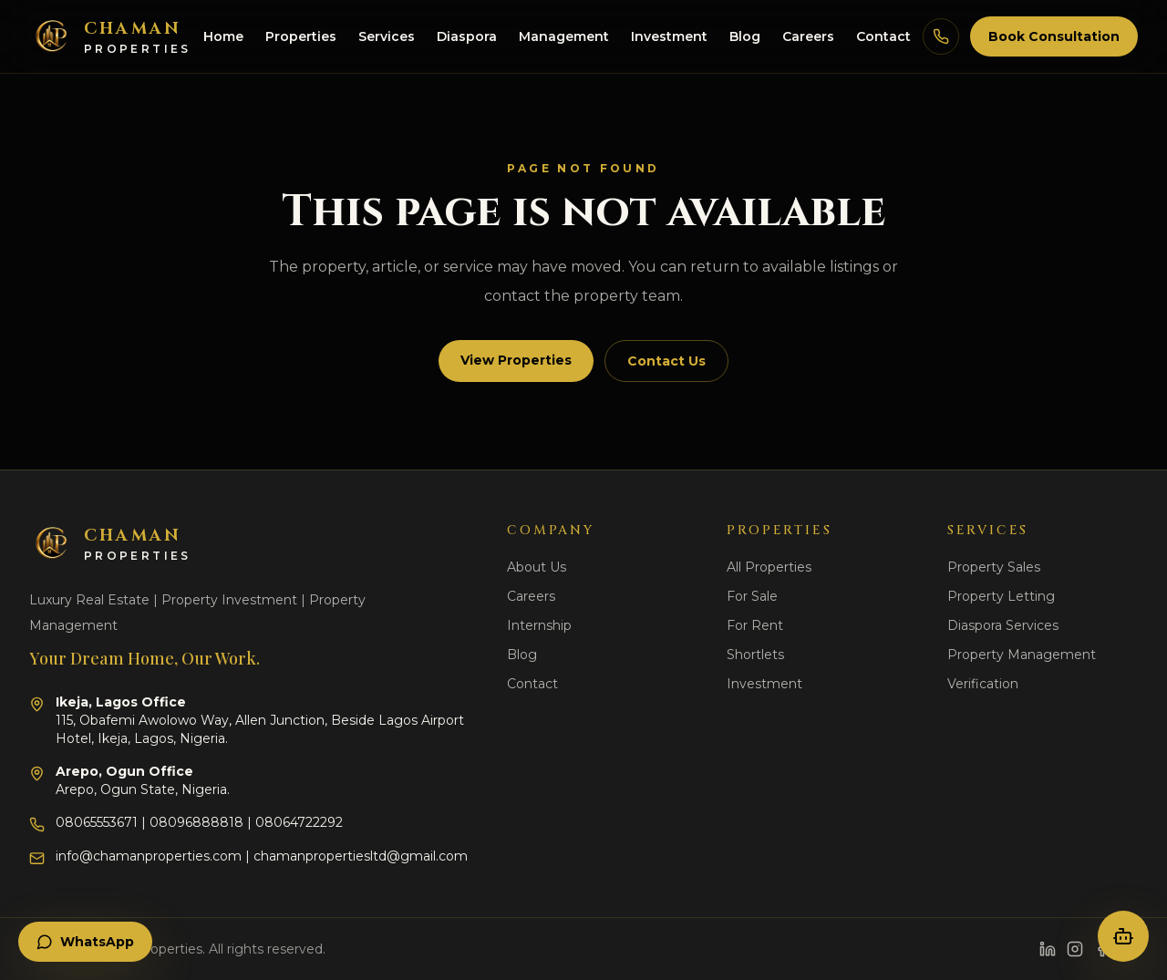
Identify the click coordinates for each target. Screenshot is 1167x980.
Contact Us (666, 361)
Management (564, 36)
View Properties (516, 360)
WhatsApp (85, 942)
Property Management (1021, 654)
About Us (536, 567)
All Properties (769, 567)
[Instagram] (1075, 949)
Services (386, 36)
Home (223, 36)
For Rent (755, 625)
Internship (539, 625)
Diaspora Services (1003, 625)
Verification (982, 684)
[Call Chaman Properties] (941, 36)
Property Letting (1001, 596)
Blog (744, 36)
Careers (808, 36)
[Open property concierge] (1123, 936)
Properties (300, 36)
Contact (883, 36)
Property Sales (993, 567)
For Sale (752, 596)
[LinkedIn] (1047, 949)
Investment (669, 36)
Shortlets (755, 654)
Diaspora (467, 36)
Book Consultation (1054, 36)
